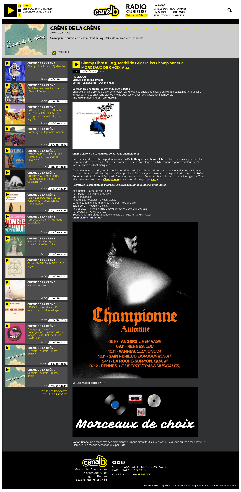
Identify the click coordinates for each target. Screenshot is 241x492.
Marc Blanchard (179, 485)
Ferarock (144, 474)
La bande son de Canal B (37, 11)
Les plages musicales (38, 8)
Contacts (158, 466)
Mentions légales (228, 485)
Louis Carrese (211, 485)
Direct (27, 5)
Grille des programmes (170, 8)
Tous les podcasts (54, 391)
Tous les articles (55, 394)
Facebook (63, 52)
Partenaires (122, 470)
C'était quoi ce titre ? (129, 466)
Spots (141, 470)
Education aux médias (169, 15)
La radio (159, 5)
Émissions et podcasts (169, 12)
